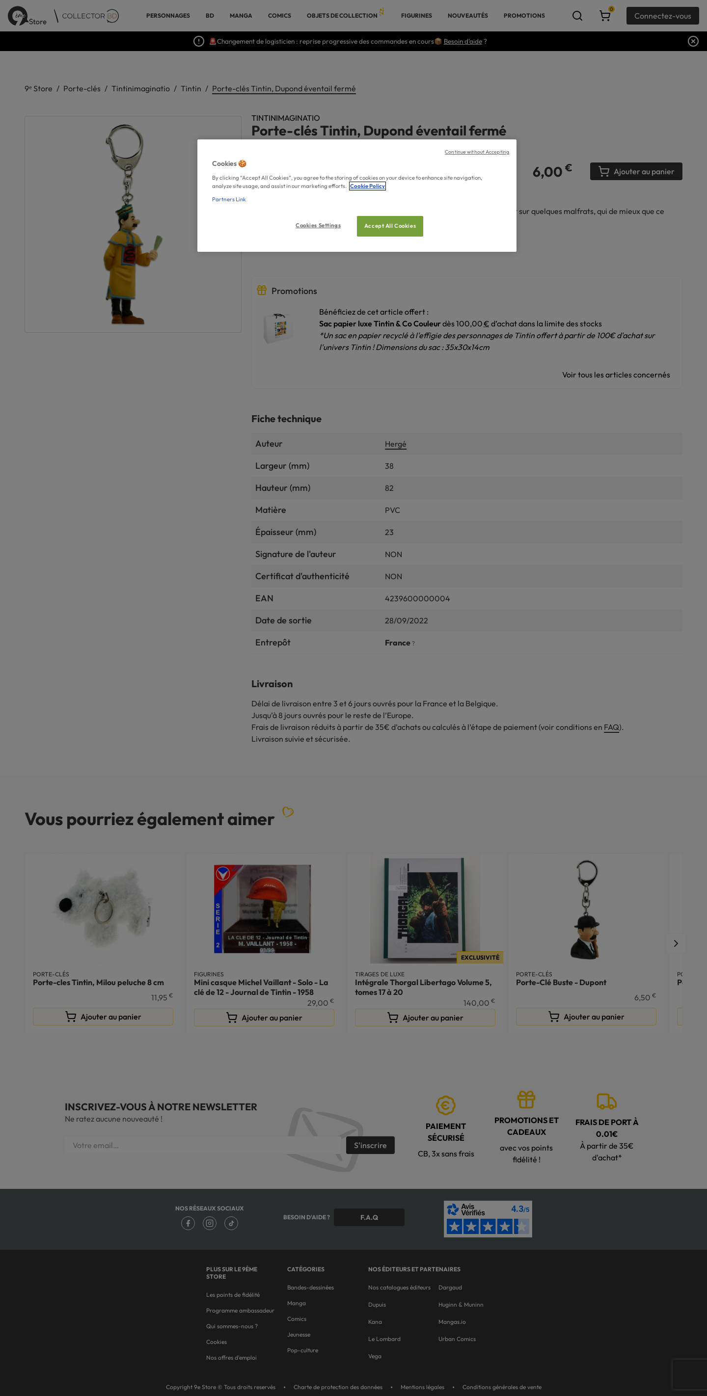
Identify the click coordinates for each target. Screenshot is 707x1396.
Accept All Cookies (390, 225)
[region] (357, 195)
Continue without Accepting (477, 151)
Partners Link (229, 199)
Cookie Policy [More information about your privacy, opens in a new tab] (367, 186)
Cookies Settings (318, 225)
